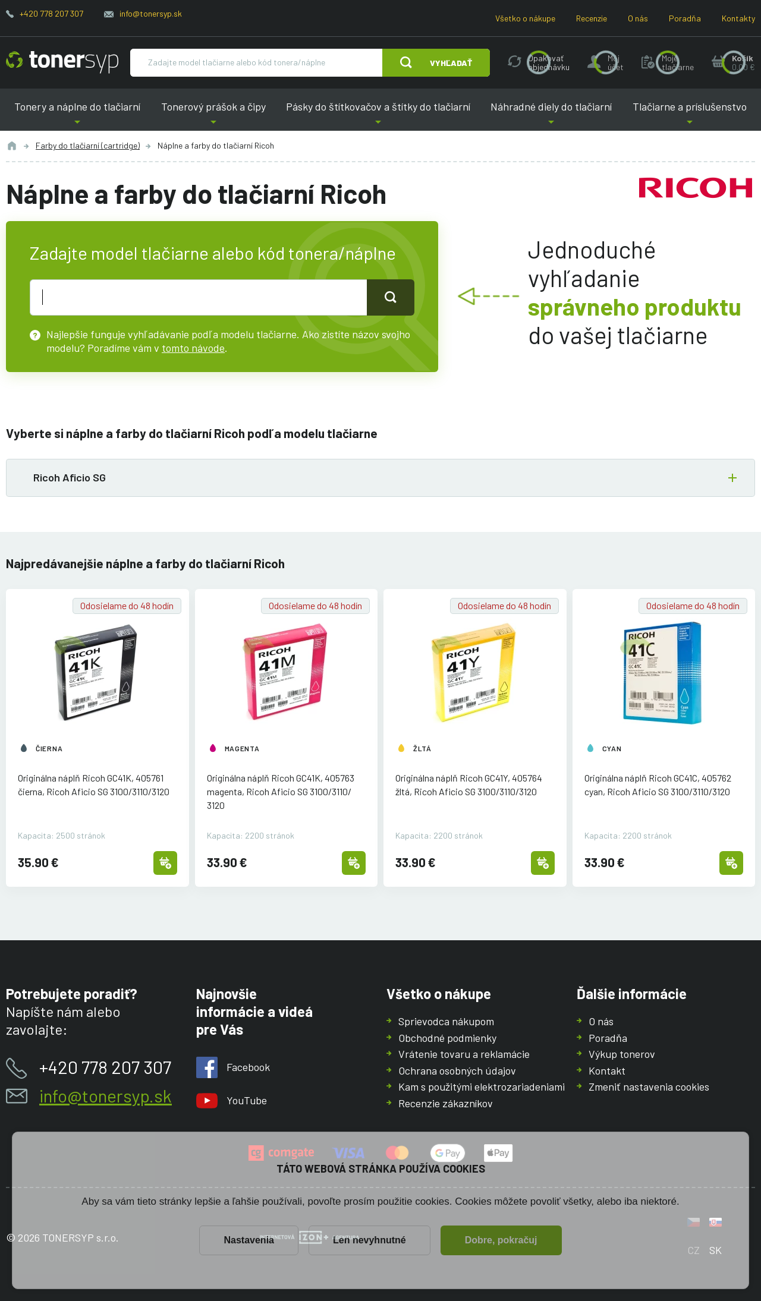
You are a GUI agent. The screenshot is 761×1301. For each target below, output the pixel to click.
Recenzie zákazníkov (445, 1102)
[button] (380, 477)
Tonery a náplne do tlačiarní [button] (77, 115)
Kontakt (607, 1069)
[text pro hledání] (198, 297)
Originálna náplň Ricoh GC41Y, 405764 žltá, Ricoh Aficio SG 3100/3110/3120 (468, 785)
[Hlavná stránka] (62, 62)
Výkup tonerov (622, 1053)
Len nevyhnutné (369, 1240)
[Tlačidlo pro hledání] (390, 297)
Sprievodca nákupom (446, 1021)
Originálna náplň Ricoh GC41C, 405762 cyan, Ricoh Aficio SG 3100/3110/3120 (657, 785)
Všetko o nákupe (525, 18)
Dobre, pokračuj (501, 1240)
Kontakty (738, 18)
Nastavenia (249, 1240)
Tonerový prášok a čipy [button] (212, 115)
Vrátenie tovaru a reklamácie (464, 1053)
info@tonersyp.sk (151, 13)
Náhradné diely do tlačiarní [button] (551, 115)
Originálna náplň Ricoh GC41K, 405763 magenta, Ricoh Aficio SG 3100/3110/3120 (280, 792)
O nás (638, 18)
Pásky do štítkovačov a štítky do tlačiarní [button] (378, 115)
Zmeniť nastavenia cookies (649, 1086)
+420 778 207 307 (51, 13)
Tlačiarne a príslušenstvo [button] (689, 115)
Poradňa (685, 18)
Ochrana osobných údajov (457, 1069)
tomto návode (193, 347)
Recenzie (591, 18)
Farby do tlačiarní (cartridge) (88, 145)
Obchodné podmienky (447, 1037)
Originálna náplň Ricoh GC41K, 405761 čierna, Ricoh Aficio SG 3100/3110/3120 (93, 785)
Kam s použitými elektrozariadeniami (481, 1086)
